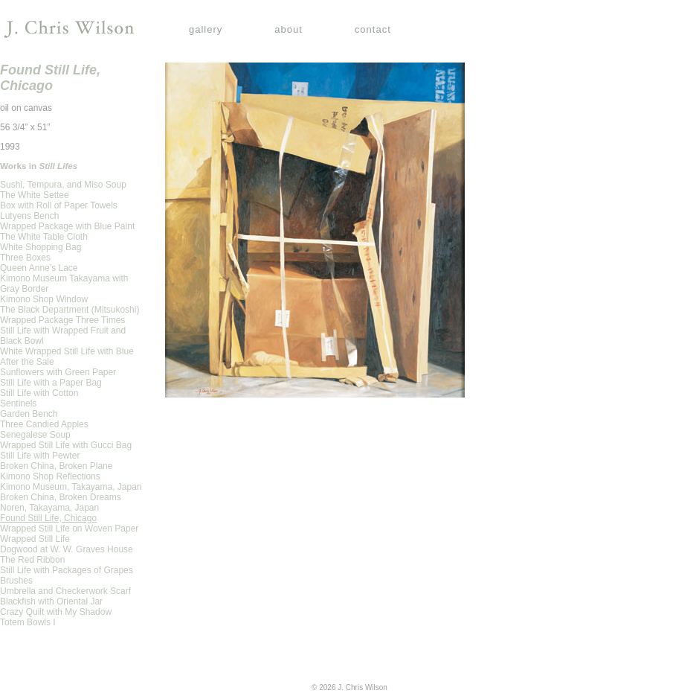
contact (373, 29)
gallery (205, 29)
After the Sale (27, 362)
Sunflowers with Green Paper (58, 372)
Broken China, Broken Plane (56, 466)
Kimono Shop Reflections (50, 476)
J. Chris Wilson (68, 29)
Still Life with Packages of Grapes (66, 570)
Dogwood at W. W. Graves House (66, 549)
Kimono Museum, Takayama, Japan (71, 487)
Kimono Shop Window (44, 299)
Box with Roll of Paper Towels (58, 205)
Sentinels (18, 403)
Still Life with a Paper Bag (51, 382)
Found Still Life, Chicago (48, 518)
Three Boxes (25, 257)
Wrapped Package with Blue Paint (67, 226)
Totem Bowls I (28, 622)
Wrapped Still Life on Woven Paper (69, 528)
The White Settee (34, 195)
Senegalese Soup (35, 435)
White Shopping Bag (40, 247)
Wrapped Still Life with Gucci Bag (66, 445)
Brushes (16, 580)
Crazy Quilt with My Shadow (56, 612)
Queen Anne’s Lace (39, 268)
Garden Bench (28, 414)
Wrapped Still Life (35, 539)
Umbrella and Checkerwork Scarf (65, 591)
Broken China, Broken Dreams (60, 497)
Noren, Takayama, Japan (49, 507)
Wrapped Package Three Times (62, 320)
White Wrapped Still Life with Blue (67, 351)
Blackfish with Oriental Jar (51, 601)
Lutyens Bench (29, 216)
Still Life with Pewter (40, 455)
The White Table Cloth (44, 237)
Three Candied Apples (44, 424)
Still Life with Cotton (39, 393)
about (288, 29)
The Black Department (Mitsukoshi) (69, 309)
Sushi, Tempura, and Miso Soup (63, 184)
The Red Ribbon (32, 560)
